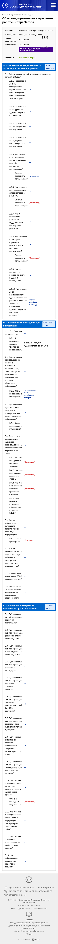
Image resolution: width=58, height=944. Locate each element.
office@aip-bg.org (17, 894)
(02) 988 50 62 (15, 891)
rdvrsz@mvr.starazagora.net (30, 34)
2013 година (29, 15)
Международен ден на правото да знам (29, 922)
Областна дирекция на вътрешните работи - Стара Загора (27, 20)
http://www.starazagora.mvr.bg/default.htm (36, 30)
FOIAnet (29, 934)
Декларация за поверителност (32, 908)
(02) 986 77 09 (45, 891)
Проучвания (16, 15)
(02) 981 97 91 (30, 891)
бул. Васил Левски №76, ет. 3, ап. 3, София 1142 (31, 887)
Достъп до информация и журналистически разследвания (29, 926)
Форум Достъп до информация (29, 931)
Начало (5, 15)
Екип (13, 908)
